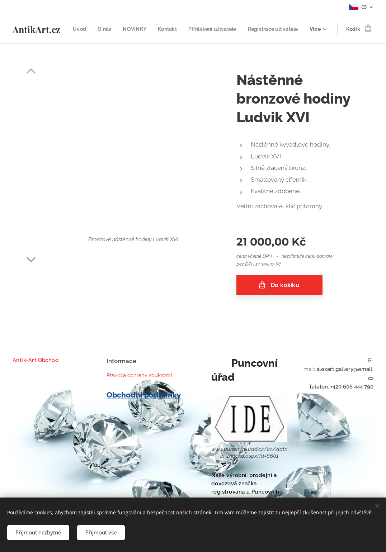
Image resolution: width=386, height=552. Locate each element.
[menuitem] (134, 29)
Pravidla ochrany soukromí (139, 375)
